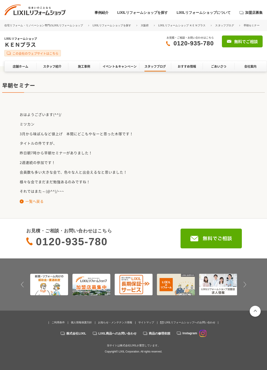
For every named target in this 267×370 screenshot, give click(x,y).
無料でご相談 (246, 41)
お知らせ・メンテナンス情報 (115, 322)
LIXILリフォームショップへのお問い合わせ (190, 322)
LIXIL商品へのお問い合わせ (117, 333)
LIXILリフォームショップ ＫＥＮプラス (182, 25)
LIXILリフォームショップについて (204, 12)
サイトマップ (146, 322)
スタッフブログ (224, 25)
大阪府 (145, 25)
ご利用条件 (58, 322)
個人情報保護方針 (81, 322)
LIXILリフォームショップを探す (142, 12)
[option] (49, 284)
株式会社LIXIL (76, 333)
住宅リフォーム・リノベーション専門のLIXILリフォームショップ (44, 25)
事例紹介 (102, 12)
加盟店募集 (254, 12)
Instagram (194, 333)
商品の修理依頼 (159, 333)
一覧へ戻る (34, 201)
